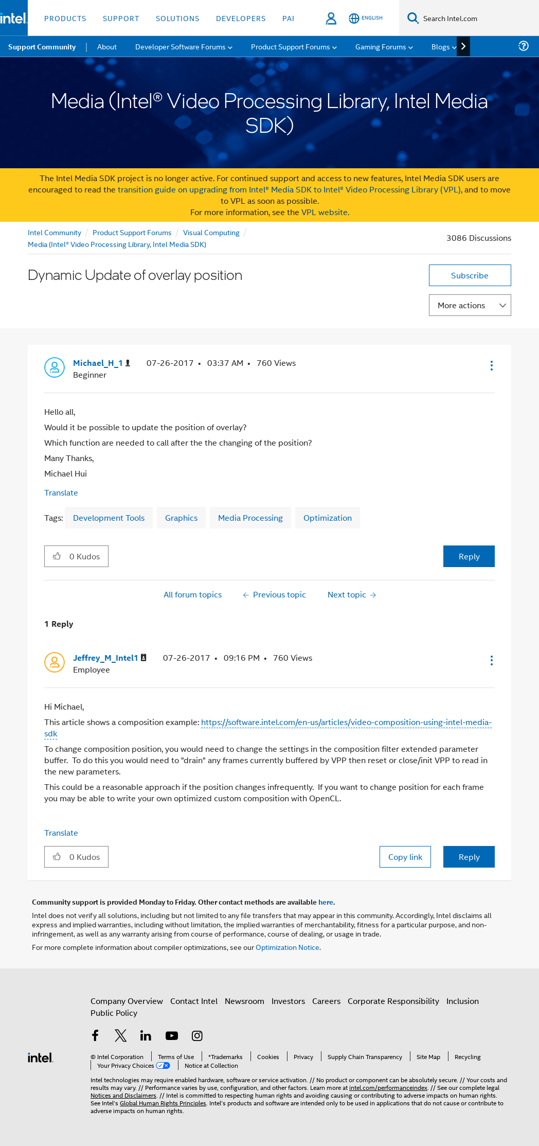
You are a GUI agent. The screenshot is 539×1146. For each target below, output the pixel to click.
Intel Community (54, 231)
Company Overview (127, 1005)
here (325, 901)
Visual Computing (211, 231)
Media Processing (250, 517)
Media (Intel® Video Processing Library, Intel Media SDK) (117, 243)
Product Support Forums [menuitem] (290, 46)
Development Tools (109, 517)
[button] (490, 365)
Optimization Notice (287, 946)
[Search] (413, 17)
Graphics (181, 517)
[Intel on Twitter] (121, 1041)
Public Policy (114, 1017)
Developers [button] (241, 17)
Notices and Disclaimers (123, 1090)
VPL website (324, 212)
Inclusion (462, 1005)
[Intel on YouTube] (172, 1041)
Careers (326, 1005)
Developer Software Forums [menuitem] (180, 46)
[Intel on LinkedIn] (146, 1041)
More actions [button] (461, 305)
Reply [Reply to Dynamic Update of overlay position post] (469, 556)
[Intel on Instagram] (197, 1041)
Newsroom (244, 1005)
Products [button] (65, 17)
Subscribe (470, 275)
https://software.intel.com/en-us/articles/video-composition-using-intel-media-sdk (268, 727)
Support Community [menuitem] (42, 46)
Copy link (405, 856)
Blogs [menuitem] (441, 46)
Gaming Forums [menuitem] (380, 46)
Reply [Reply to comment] (469, 856)
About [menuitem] (107, 46)
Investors (288, 1005)
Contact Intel (194, 1005)
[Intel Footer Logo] (40, 1056)
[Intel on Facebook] (95, 1041)
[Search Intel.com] (479, 18)
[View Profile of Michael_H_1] (101, 363)
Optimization (327, 517)
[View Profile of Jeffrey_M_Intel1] (110, 658)
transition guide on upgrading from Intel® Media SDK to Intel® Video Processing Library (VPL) (289, 189)
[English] (365, 18)
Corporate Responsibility (393, 1005)
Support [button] (121, 17)
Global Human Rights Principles (163, 1098)
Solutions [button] (178, 17)
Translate (61, 492)
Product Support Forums (132, 231)
